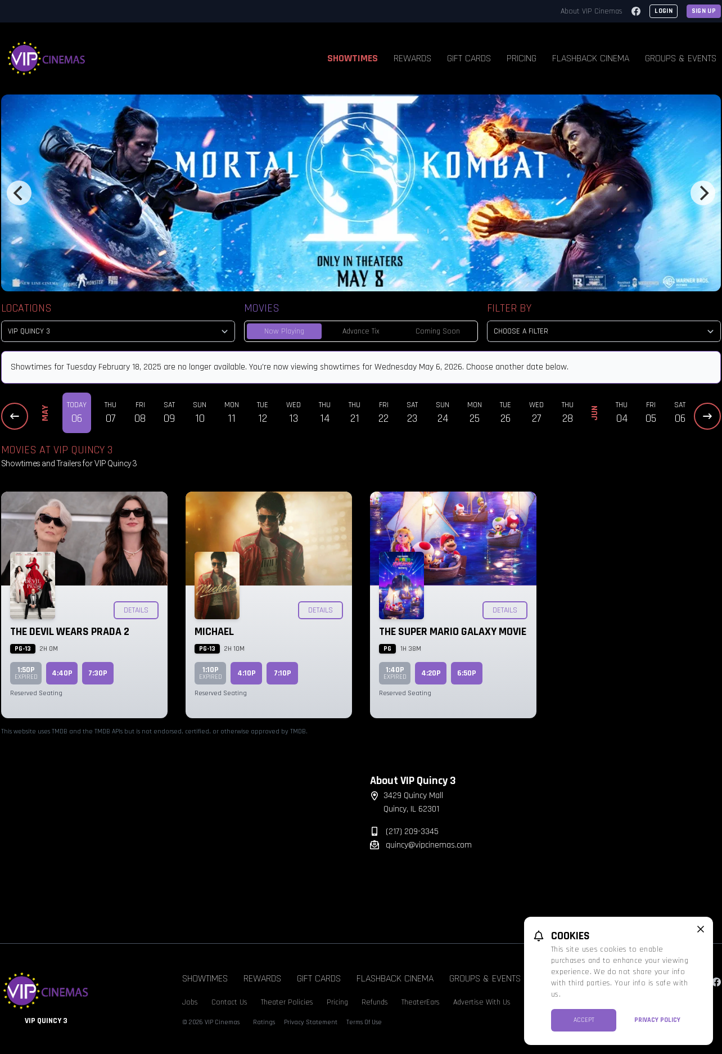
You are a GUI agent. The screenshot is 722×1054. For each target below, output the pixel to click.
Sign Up (704, 11)
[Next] (703, 193)
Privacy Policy (657, 1020)
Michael (214, 631)
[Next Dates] (707, 416)
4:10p (246, 673)
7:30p (97, 673)
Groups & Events (485, 978)
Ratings (264, 1022)
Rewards (412, 58)
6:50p (466, 673)
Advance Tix (361, 331)
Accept (584, 1020)
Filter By (509, 308)
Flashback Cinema (590, 58)
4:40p (62, 673)
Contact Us (229, 1002)
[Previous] (19, 193)
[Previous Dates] (14, 416)
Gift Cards (469, 58)
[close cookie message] (700, 929)
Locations (26, 308)
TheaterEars (420, 1002)
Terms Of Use (364, 1022)
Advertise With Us (482, 1002)
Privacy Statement (310, 1022)
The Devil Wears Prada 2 (69, 631)
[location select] (118, 331)
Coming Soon (438, 331)
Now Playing (284, 331)
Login (664, 11)
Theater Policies (287, 1002)
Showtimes (352, 58)
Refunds (375, 1002)
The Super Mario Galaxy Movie (452, 631)
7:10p (282, 673)
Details (136, 610)
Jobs (190, 1002)
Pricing (521, 58)
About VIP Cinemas (591, 11)
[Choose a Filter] (604, 331)
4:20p (431, 673)
